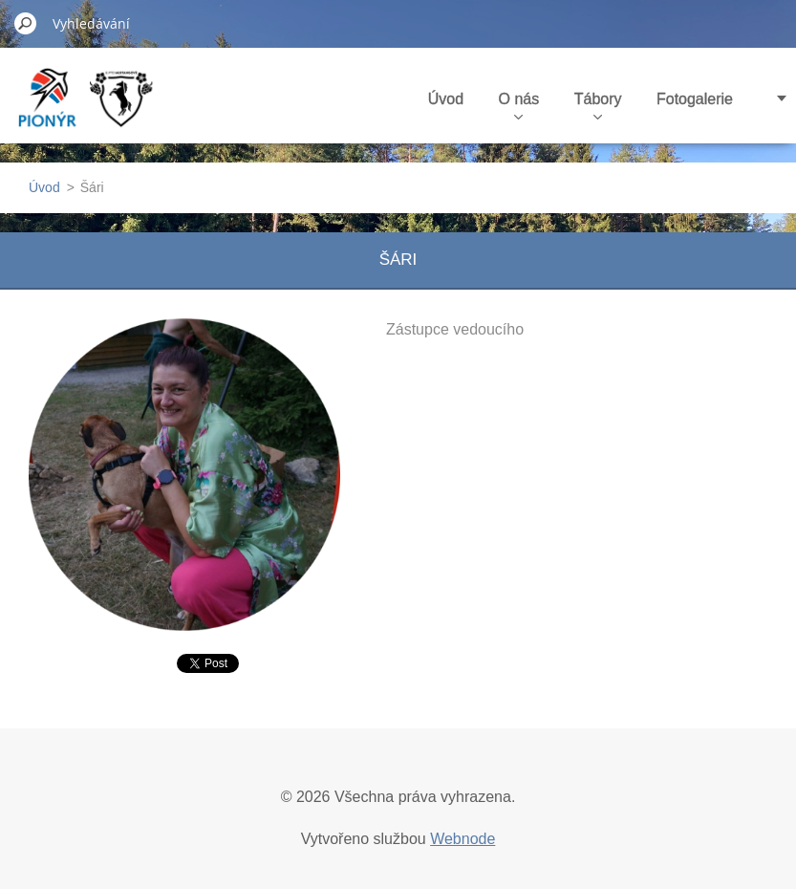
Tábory (598, 105)
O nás (519, 105)
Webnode (462, 839)
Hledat (25, 23)
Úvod (445, 99)
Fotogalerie (694, 99)
